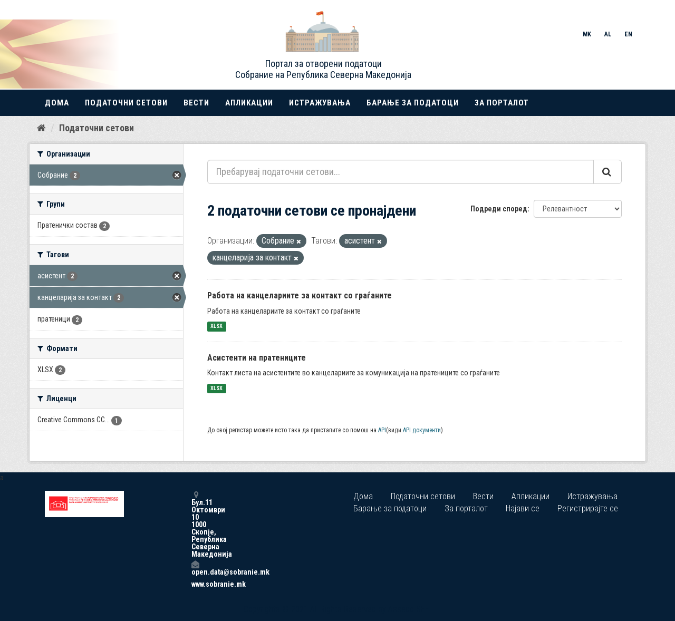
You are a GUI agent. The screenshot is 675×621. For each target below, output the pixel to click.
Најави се (522, 508)
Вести (196, 103)
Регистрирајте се (587, 508)
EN (628, 34)
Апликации (249, 103)
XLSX (216, 326)
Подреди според (498, 209)
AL (607, 34)
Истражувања (320, 103)
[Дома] (41, 128)
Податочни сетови (126, 103)
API (382, 430)
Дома (57, 103)
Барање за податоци (413, 103)
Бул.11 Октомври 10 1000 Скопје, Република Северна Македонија (195, 524)
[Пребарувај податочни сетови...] (400, 172)
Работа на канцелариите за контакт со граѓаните (299, 295)
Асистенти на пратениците (256, 358)
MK (587, 34)
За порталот (502, 103)
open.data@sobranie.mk (195, 568)
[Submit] (607, 172)
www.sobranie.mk (195, 584)
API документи (422, 430)
